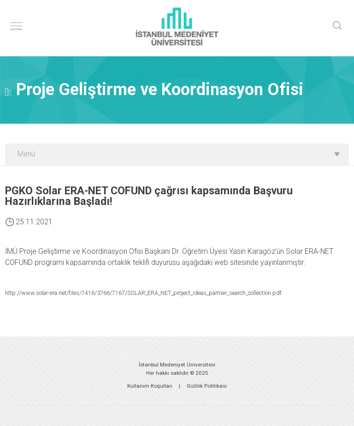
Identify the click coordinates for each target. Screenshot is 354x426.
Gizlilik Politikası (207, 386)
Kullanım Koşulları (149, 386)
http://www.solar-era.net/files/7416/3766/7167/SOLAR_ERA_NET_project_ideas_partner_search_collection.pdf (143, 292)
